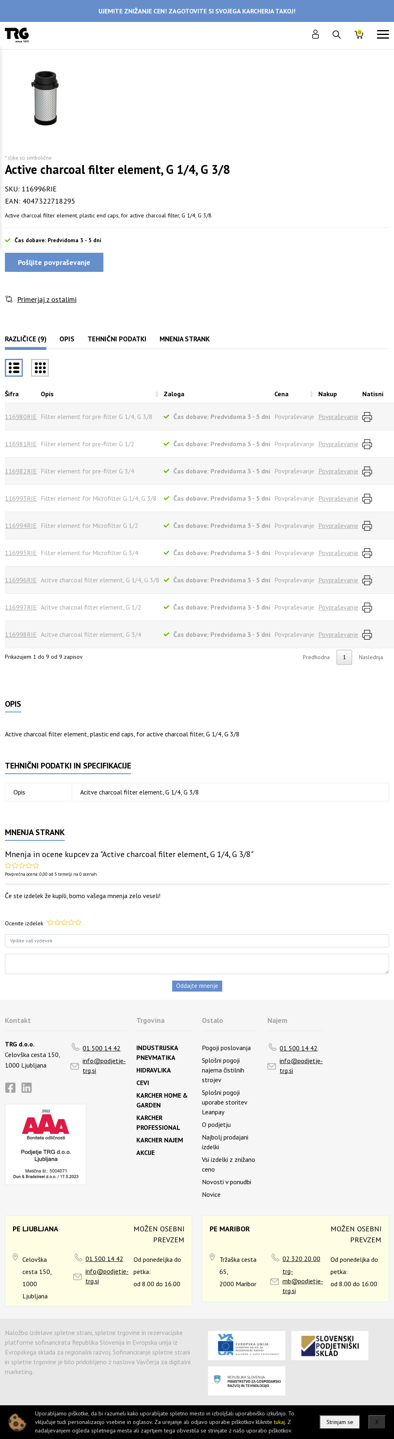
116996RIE (21, 580)
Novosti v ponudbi (226, 1182)
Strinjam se (339, 1422)
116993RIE (21, 498)
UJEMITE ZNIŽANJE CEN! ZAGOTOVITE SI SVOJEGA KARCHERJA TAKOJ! (197, 11)
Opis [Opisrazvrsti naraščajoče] (47, 394)
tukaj (279, 1422)
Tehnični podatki (117, 338)
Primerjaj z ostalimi (47, 299)
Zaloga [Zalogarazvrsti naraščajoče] (174, 394)
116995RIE (21, 553)
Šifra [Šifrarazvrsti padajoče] (12, 394)
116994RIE (21, 525)
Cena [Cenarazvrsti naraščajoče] (281, 394)
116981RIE (21, 444)
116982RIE (21, 471)
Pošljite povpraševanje (54, 262)
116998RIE (21, 634)
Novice (211, 1194)
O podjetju (216, 1124)
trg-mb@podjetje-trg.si (302, 1281)
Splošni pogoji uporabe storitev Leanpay (224, 1102)
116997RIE (21, 607)
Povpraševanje (338, 416)
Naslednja (371, 657)
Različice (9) (25, 338)
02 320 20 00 (301, 1259)
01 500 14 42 (101, 1048)
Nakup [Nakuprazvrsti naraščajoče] (327, 394)
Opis (66, 338)
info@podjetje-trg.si (104, 1065)
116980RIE (21, 416)
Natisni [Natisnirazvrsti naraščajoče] (372, 394)
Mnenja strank (185, 338)
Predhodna (316, 657)
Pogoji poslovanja (226, 1048)
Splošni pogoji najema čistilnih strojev (223, 1070)
